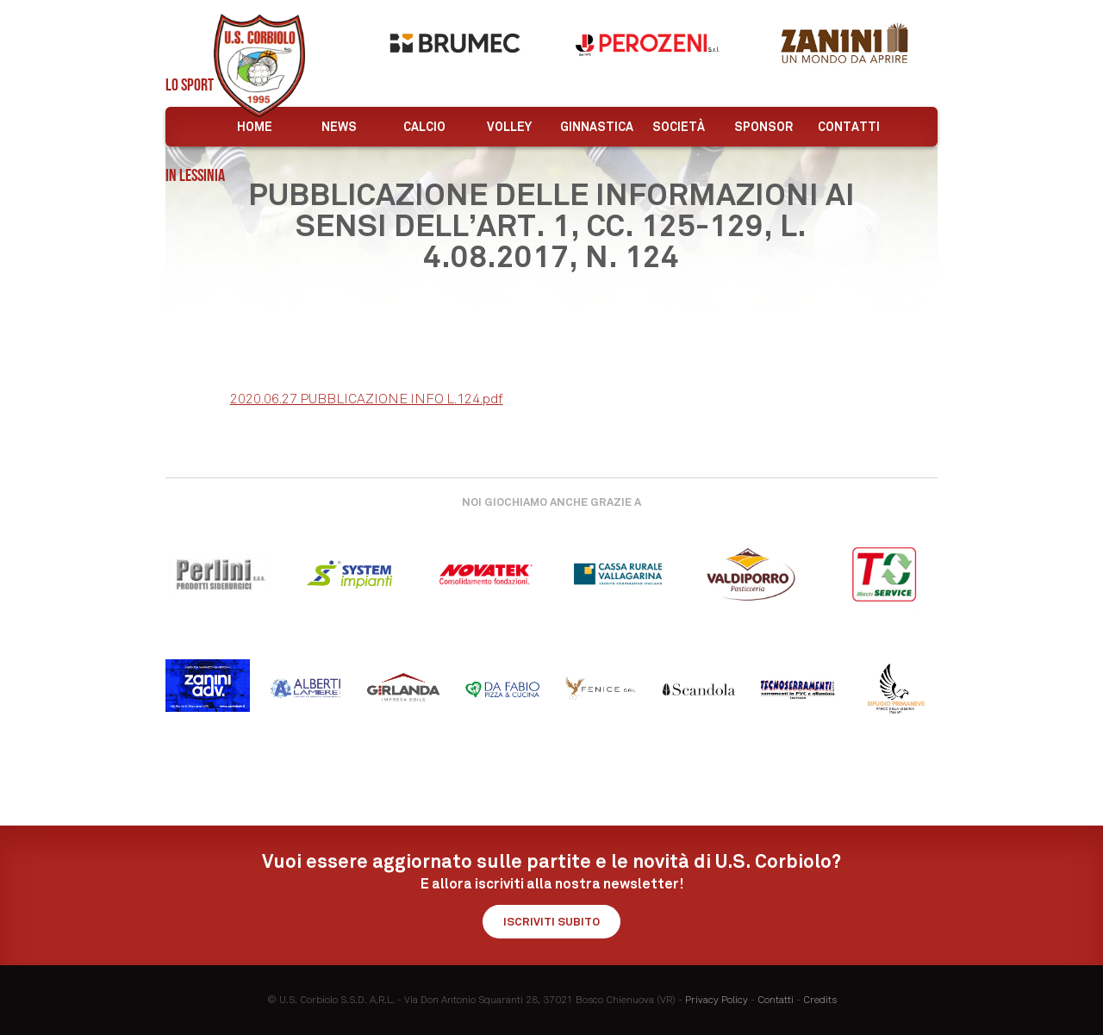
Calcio (424, 126)
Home (254, 126)
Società (678, 126)
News (339, 126)
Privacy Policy (716, 1000)
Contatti (849, 126)
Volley (509, 126)
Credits (820, 1000)
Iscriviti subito (551, 921)
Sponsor (763, 126)
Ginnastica (596, 126)
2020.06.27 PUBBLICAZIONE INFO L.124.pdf (366, 398)
